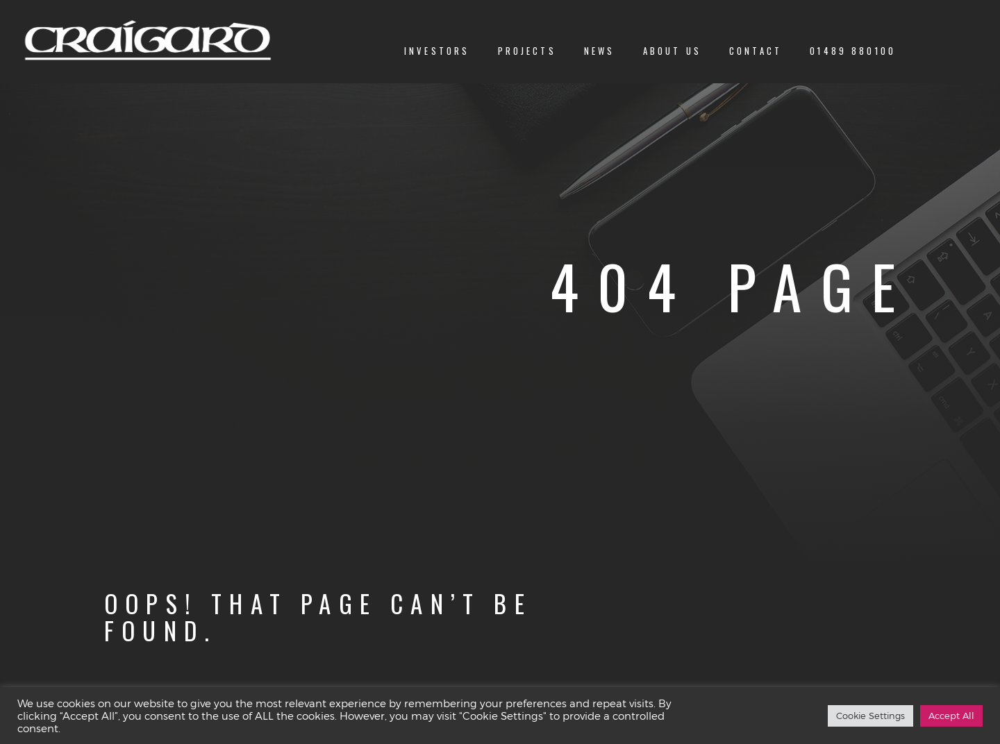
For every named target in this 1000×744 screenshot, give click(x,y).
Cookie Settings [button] (870, 715)
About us (672, 51)
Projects (527, 51)
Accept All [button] (951, 715)
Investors (436, 51)
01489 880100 (853, 51)
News (599, 51)
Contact (755, 51)
